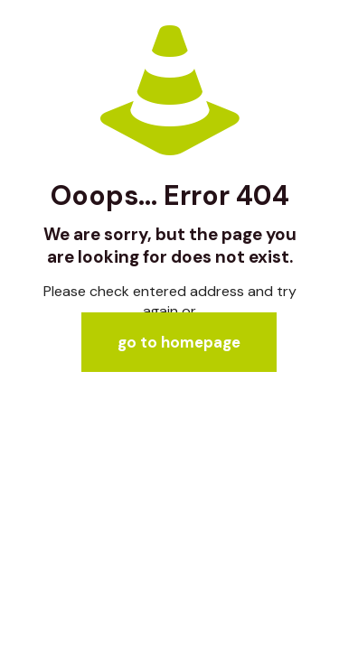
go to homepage (179, 342)
